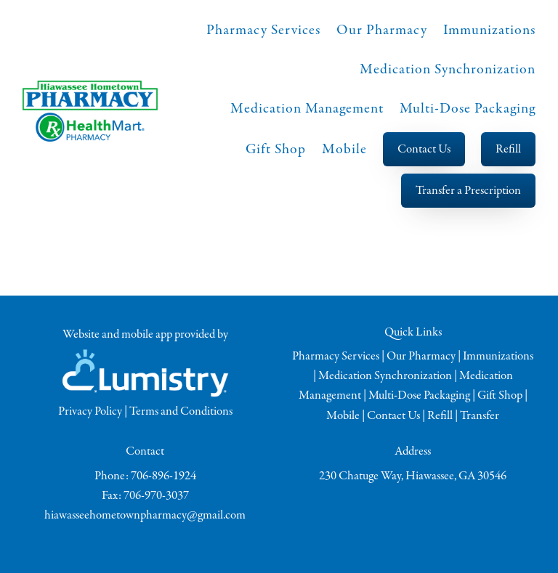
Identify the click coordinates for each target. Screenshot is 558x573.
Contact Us (423, 149)
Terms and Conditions (180, 411)
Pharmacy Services (263, 30)
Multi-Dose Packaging (467, 108)
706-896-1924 (163, 476)
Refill (508, 149)
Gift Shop (276, 149)
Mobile (344, 149)
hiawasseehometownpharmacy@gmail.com (145, 515)
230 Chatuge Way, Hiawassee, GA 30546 (412, 476)
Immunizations (489, 30)
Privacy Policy (90, 411)
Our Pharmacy (381, 30)
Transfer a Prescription (468, 190)
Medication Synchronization (447, 69)
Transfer (479, 415)
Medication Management (307, 108)
